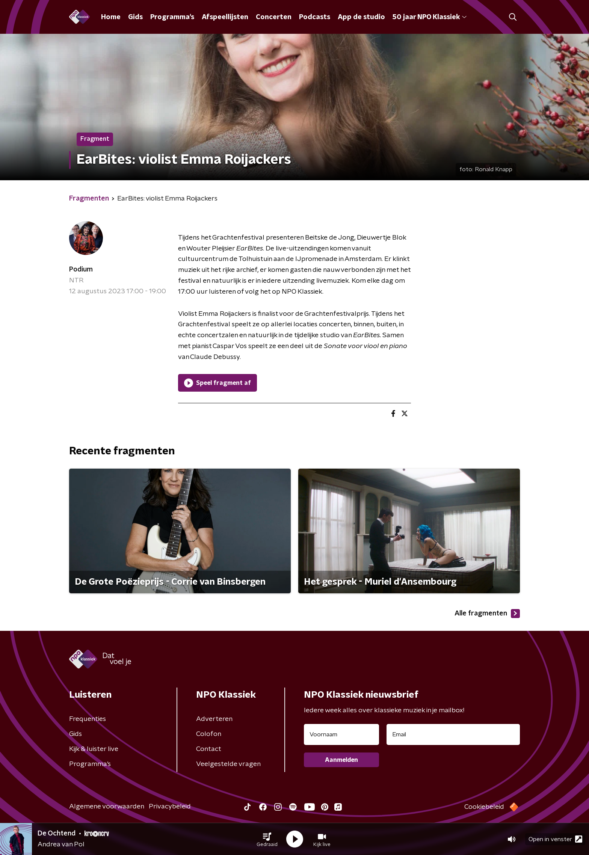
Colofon (208, 734)
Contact (208, 749)
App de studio (361, 17)
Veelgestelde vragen (228, 764)
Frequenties (87, 719)
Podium (81, 269)
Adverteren (214, 719)
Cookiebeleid (484, 807)
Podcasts (314, 17)
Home (111, 17)
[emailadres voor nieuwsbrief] (453, 734)
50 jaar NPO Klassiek (430, 17)
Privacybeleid (170, 806)
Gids (135, 17)
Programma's (172, 17)
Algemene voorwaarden (106, 806)
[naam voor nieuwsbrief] (341, 734)
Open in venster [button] (555, 839)
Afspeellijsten (225, 17)
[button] (267, 839)
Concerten (273, 17)
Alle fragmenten (487, 613)
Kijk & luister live (93, 749)
